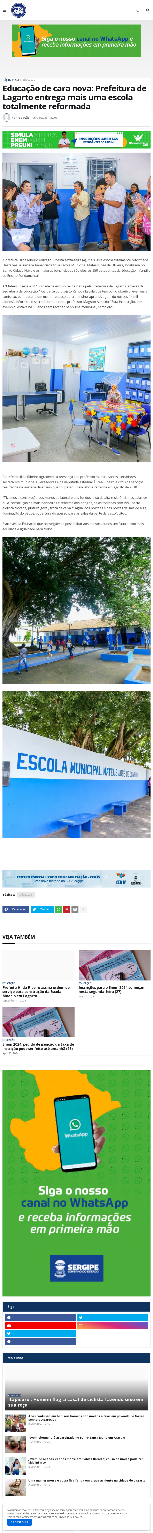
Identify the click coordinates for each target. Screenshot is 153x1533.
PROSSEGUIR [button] (19, 1522)
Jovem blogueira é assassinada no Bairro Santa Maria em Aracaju (76, 1437)
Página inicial (11, 79)
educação (28, 79)
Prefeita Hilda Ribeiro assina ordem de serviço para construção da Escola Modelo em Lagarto (36, 992)
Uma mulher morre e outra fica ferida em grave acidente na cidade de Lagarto (87, 1480)
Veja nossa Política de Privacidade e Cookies (58, 1517)
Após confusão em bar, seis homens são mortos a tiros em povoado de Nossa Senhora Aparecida (86, 1418)
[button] (4, 10)
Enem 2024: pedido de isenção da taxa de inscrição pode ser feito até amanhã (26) (38, 1046)
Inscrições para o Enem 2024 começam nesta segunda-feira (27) (112, 990)
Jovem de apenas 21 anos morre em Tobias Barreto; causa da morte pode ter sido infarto (85, 1460)
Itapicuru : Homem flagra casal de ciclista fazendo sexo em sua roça (75, 1402)
